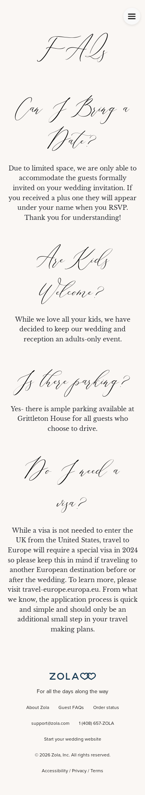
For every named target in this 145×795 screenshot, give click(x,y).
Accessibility (55, 771)
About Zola (37, 708)
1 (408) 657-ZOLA (96, 723)
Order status (106, 708)
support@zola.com (50, 723)
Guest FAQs (71, 708)
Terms (96, 771)
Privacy (79, 771)
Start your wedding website (72, 739)
